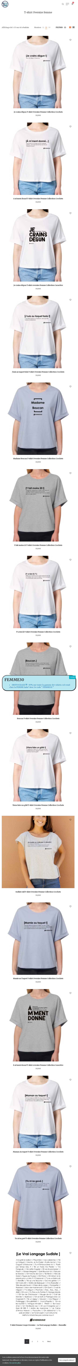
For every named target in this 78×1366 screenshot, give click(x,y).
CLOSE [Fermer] (72, 677)
